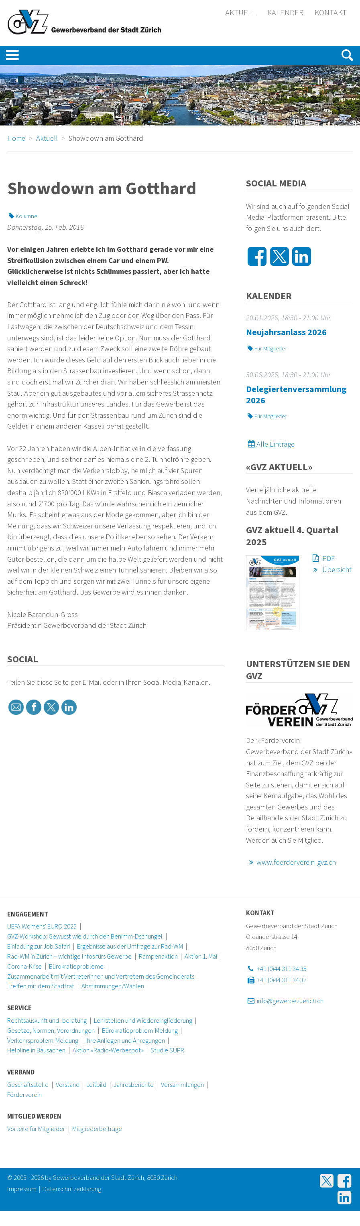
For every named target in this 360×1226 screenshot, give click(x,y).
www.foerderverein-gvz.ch (291, 862)
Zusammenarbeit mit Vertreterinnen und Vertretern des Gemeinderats (100, 976)
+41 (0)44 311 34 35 (276, 969)
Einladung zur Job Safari (38, 946)
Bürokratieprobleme (76, 966)
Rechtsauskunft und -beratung (47, 1021)
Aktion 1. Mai (201, 956)
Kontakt (331, 12)
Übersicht (331, 569)
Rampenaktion (158, 956)
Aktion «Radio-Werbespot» (108, 1050)
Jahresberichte (134, 1085)
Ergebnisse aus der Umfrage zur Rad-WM (130, 946)
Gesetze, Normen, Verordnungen (51, 1031)
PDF (323, 558)
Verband (21, 1072)
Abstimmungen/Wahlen (112, 986)
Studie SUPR (167, 1050)
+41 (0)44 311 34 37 (276, 980)
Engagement (27, 914)
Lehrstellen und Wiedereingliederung (143, 1021)
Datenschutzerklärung (72, 1189)
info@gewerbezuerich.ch (284, 1001)
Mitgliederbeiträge (97, 1129)
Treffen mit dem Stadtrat (40, 986)
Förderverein (24, 1095)
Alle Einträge (270, 444)
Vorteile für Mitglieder (36, 1129)
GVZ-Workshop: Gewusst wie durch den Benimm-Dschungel (85, 936)
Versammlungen (182, 1085)
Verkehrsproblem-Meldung (42, 1041)
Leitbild (96, 1085)
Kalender (285, 12)
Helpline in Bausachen (36, 1050)
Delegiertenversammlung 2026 (296, 395)
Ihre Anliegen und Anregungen (125, 1041)
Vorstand (67, 1085)
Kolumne (22, 216)
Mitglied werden (34, 1116)
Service (19, 1008)
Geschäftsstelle (28, 1085)
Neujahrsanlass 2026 (286, 332)
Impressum (22, 1189)
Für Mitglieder (266, 348)
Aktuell (240, 12)
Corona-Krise (24, 966)
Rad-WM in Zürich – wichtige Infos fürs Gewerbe (69, 956)
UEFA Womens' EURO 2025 (42, 926)
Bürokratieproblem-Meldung (140, 1031)
